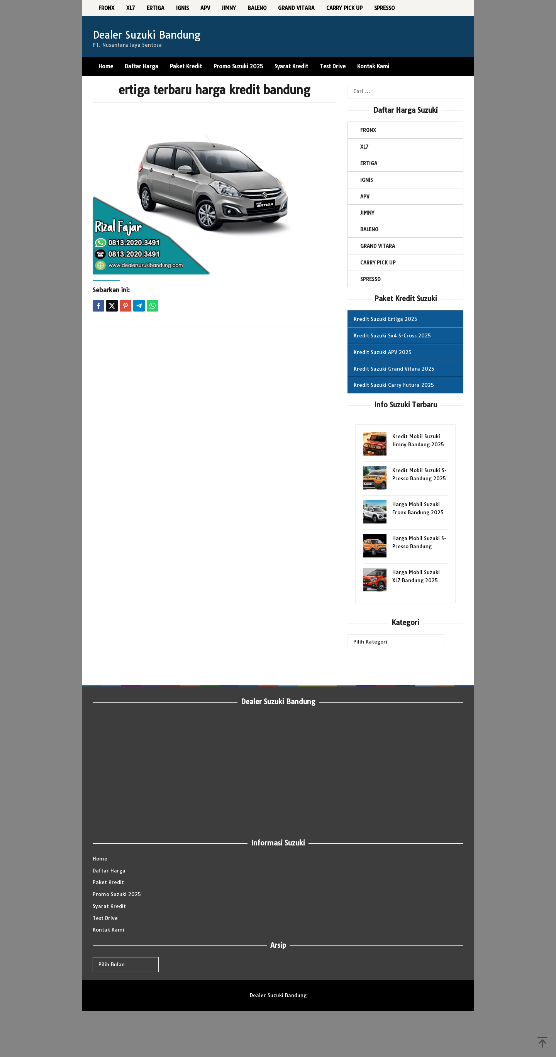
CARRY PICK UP (378, 262)
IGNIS (366, 180)
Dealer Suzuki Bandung (146, 35)
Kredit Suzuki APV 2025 (383, 352)
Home (100, 858)
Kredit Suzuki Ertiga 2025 (385, 319)
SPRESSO (370, 279)
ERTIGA (368, 163)
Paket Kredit (108, 882)
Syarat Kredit (109, 906)
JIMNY (367, 213)
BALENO (369, 229)
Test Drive (105, 918)
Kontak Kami (108, 930)
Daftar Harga (109, 870)
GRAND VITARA (377, 246)
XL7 (364, 147)
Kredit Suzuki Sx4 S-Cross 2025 (392, 335)
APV (365, 196)
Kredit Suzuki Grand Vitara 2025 (394, 369)
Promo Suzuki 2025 (117, 894)
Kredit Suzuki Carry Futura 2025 (394, 385)
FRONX (368, 130)
